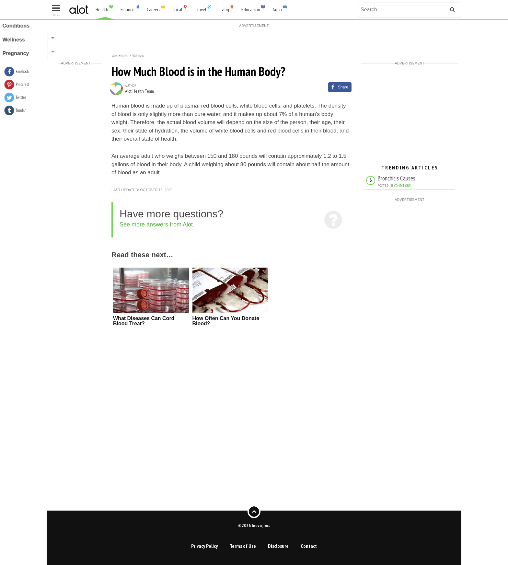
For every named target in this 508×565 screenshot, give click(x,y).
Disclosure (278, 546)
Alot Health (120, 54)
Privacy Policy (204, 546)
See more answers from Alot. (157, 224)
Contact (309, 546)
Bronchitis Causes (396, 178)
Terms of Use (243, 546)
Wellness (138, 54)
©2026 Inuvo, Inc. (254, 525)
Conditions (402, 186)
